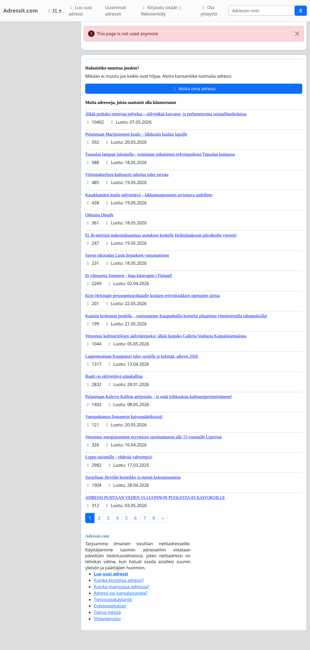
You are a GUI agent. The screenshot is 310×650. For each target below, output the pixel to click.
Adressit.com (20, 10)
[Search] (262, 11)
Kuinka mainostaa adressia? (121, 587)
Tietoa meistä (107, 612)
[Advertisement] (38, 102)
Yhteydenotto (107, 619)
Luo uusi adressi (80, 11)
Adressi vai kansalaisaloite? (121, 593)
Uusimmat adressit (115, 11)
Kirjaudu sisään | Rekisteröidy (161, 11)
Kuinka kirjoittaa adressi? (119, 580)
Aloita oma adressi (193, 89)
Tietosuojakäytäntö (113, 599)
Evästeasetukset (110, 606)
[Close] (297, 33)
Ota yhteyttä (209, 11)
